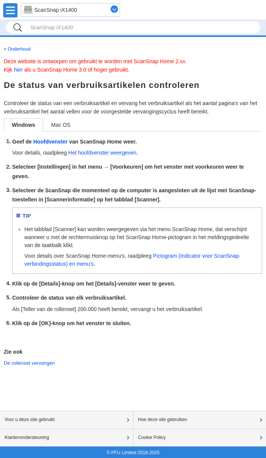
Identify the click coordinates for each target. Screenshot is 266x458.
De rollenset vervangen (29, 363)
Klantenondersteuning (27, 437)
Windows (23, 125)
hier (18, 70)
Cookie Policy (152, 437)
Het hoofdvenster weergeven (102, 153)
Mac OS (61, 125)
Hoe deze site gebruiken (162, 419)
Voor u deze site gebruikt (30, 419)
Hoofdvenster (50, 142)
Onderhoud (19, 49)
